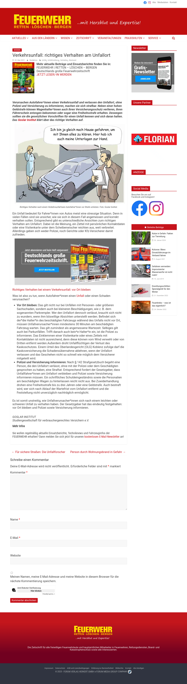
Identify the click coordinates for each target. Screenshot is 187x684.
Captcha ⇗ (49, 594)
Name (15, 519)
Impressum (49, 668)
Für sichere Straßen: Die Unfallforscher (38, 452)
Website (15, 555)
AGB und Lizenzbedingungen (78, 668)
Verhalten (64, 60)
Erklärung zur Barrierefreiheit (102, 668)
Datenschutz (60, 668)
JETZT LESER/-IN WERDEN (54, 74)
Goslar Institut (27, 120)
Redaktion (34, 60)
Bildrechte (119, 668)
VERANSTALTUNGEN (109, 38)
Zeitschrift (83, 38)
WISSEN (65, 38)
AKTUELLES (19, 38)
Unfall (44, 60)
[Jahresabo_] (65, 240)
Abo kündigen (138, 668)
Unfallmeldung (53, 60)
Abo (154, 2)
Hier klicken (36, 591)
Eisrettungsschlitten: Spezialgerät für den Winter (161, 289)
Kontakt (173, 2)
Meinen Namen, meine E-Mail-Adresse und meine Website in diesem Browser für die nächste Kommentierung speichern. (64, 579)
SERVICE (153, 38)
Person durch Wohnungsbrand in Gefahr (98, 452)
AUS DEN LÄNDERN (43, 38)
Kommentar (18, 472)
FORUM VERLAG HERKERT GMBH (79, 671)
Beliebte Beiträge (154, 227)
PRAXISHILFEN (133, 38)
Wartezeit (72, 60)
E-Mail (15, 538)
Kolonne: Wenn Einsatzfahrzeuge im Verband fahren (161, 252)
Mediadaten (162, 2)
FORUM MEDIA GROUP (106, 671)
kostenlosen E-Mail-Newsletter (102, 436)
